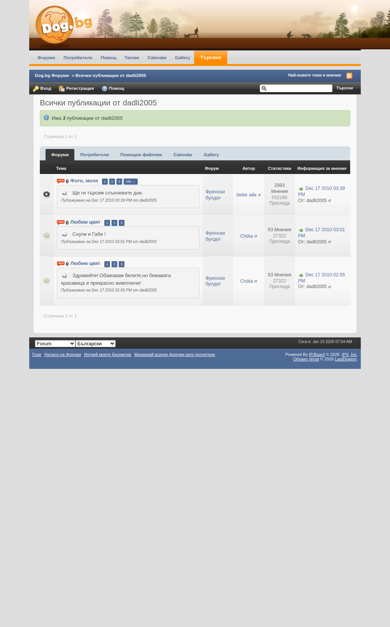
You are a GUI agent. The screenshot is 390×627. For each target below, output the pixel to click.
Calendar (157, 57)
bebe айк (246, 195)
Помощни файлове (141, 154)
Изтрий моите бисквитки (107, 354)
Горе (36, 354)
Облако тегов (306, 359)
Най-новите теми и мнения (314, 75)
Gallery (182, 57)
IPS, (349, 354)
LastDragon (346, 359)
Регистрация (76, 89)
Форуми (46, 57)
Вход (42, 89)
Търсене (210, 57)
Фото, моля (84, 181)
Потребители (78, 57)
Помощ (108, 57)
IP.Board (317, 354)
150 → (131, 181)
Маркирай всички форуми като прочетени (174, 354)
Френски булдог (215, 195)
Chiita (246, 236)
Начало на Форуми (62, 354)
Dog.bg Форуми (52, 75)
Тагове (131, 57)
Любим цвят (85, 222)
